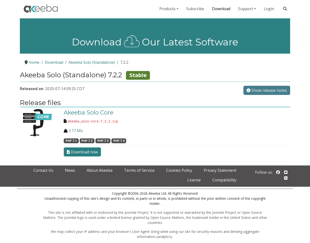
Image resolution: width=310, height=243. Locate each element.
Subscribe (195, 8)
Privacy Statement (220, 170)
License (194, 180)
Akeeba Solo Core (88, 112)
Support (245, 8)
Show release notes (267, 90)
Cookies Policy (179, 170)
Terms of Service (139, 170)
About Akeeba (99, 170)
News (70, 170)
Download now (82, 152)
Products (167, 8)
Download (221, 8)
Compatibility (224, 180)
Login (269, 8)
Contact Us (43, 170)
